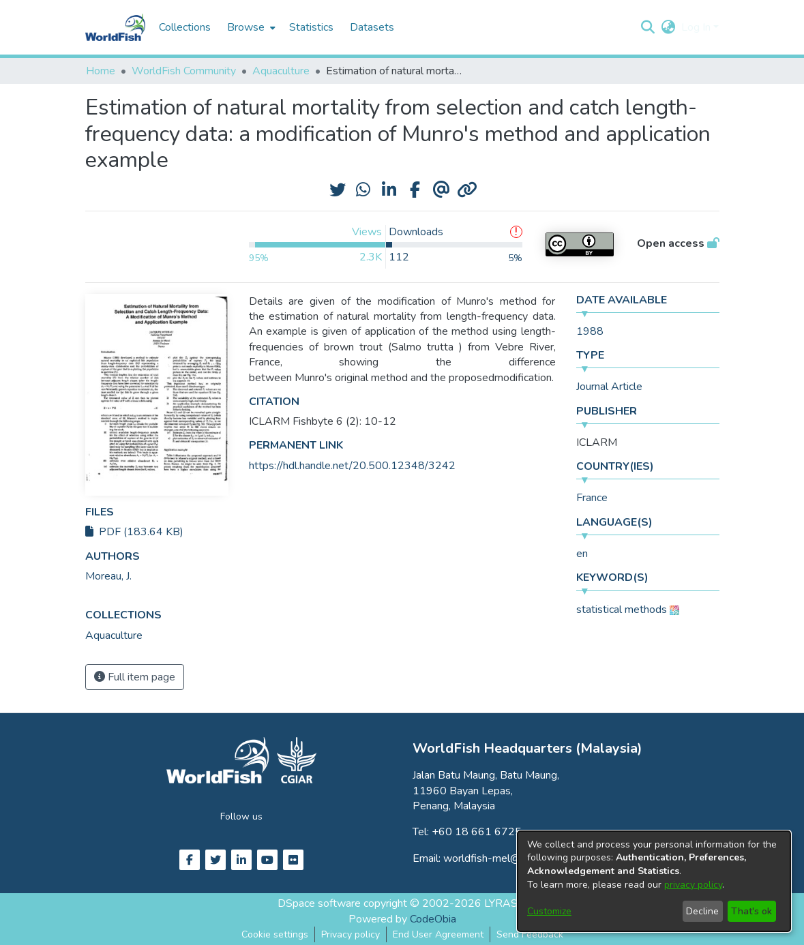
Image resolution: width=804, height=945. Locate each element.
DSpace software (319, 903)
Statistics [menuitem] (311, 27)
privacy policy (693, 884)
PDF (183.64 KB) (134, 531)
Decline (702, 911)
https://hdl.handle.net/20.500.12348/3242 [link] (352, 465)
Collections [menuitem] (185, 27)
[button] (648, 27)
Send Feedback (529, 934)
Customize (549, 911)
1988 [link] (590, 331)
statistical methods (621, 609)
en (582, 553)
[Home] (115, 27)
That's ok (751, 911)
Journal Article (609, 386)
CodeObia (433, 919)
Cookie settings (274, 934)
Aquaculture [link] (281, 70)
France (592, 497)
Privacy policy (350, 934)
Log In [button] (697, 27)
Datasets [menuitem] (372, 27)
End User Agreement (438, 934)
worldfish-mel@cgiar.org (501, 858)
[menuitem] (250, 27)
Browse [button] (246, 27)
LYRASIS (505, 903)
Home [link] (100, 70)
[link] (114, 635)
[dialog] (654, 881)
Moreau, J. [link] (108, 576)
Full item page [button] (134, 677)
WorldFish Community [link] (184, 70)
